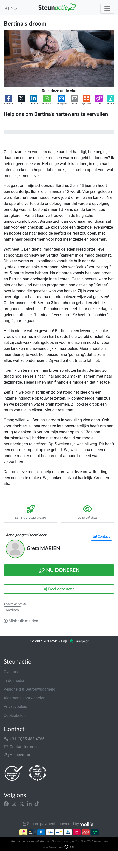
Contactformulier (22, 746)
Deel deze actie (59, 589)
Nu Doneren (59, 571)
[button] (8, 100)
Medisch (12, 610)
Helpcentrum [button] (18, 754)
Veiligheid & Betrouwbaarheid (29, 689)
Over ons (11, 671)
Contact (101, 536)
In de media (14, 680)
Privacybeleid (15, 706)
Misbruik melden (21, 621)
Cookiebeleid (15, 715)
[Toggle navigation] (107, 9)
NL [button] (13, 9)
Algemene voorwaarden (24, 698)
